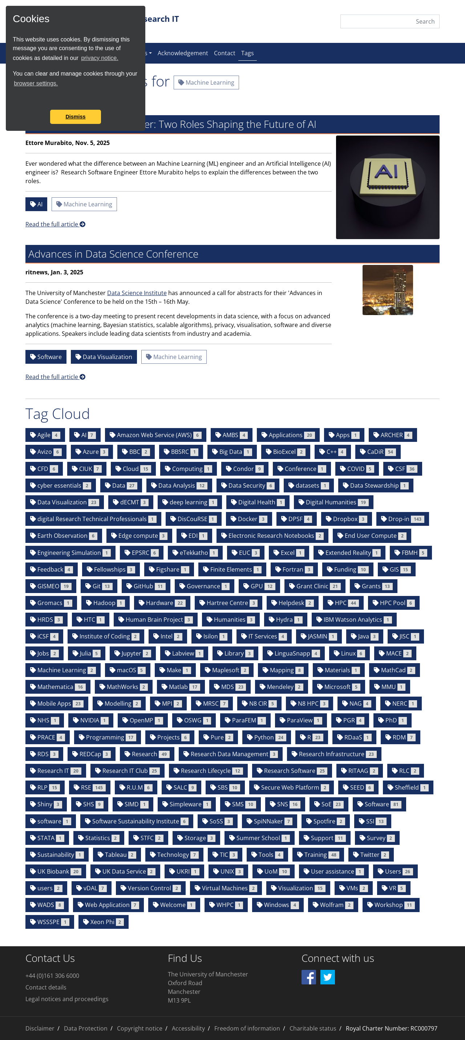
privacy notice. (99, 58)
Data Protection (86, 1028)
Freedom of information (247, 1028)
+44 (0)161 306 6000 (52, 976)
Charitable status (313, 1028)
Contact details (45, 987)
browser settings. (36, 83)
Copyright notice (139, 1028)
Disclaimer (39, 1028)
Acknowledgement (183, 53)
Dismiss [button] (75, 117)
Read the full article (55, 224)
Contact (224, 53)
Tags (249, 52)
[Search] (390, 21)
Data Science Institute (137, 293)
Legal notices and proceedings (67, 999)
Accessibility (188, 1028)
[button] (14, 100)
